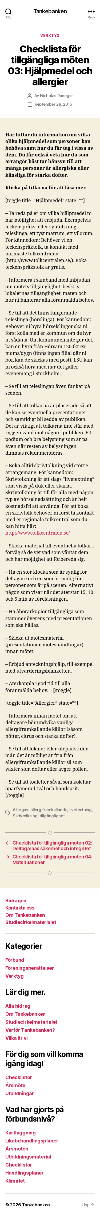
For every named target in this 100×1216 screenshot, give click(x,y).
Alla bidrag (17, 1006)
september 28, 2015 (53, 104)
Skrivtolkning (25, 815)
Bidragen (15, 900)
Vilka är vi (16, 1038)
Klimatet (15, 1181)
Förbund (14, 960)
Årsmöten (16, 1149)
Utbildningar (19, 1093)
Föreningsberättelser (29, 968)
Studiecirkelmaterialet (30, 922)
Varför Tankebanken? (30, 1030)
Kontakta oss (19, 908)
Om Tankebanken (25, 915)
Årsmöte (15, 1085)
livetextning (80, 809)
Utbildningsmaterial (28, 1157)
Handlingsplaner (24, 1173)
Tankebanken (50, 11)
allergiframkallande (48, 809)
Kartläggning (20, 1133)
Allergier (21, 809)
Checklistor (18, 1077)
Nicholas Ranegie (56, 95)
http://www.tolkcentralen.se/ (37, 533)
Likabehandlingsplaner (31, 1141)
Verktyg (50, 35)
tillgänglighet (52, 815)
